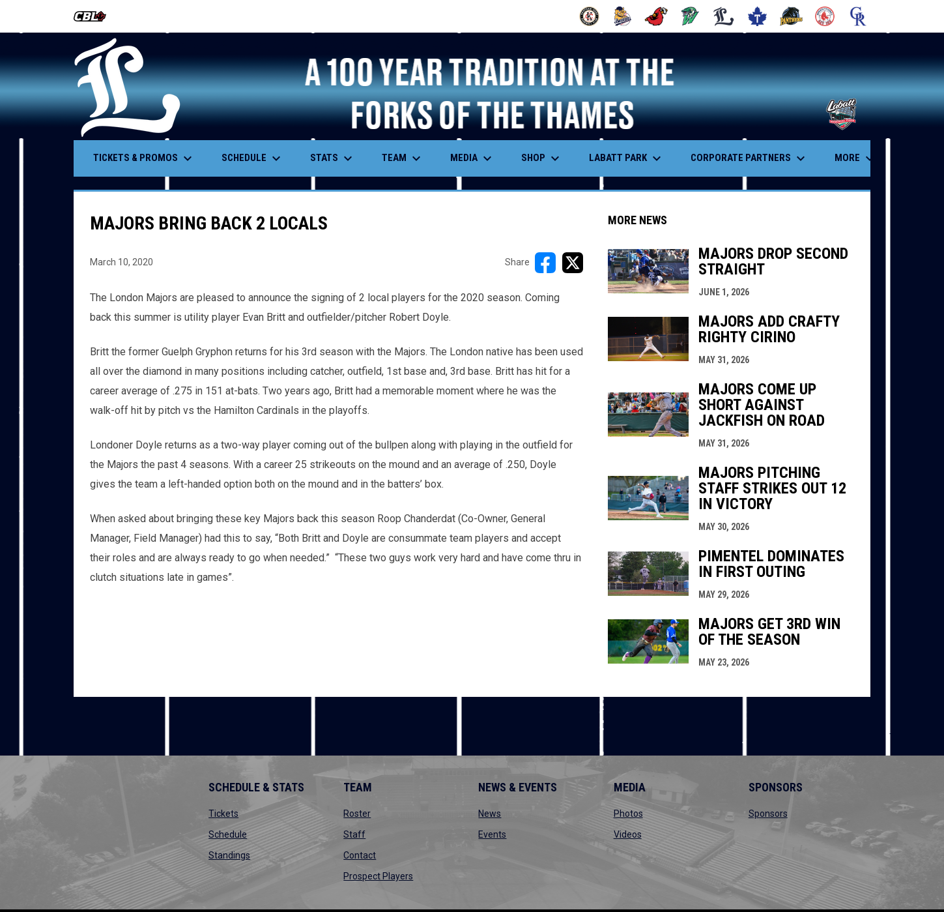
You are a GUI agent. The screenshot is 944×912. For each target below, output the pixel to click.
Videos (628, 834)
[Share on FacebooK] (545, 262)
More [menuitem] (856, 158)
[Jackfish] (690, 16)
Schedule (227, 834)
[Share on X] (572, 262)
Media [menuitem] (472, 158)
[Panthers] (791, 16)
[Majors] (724, 16)
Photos (628, 813)
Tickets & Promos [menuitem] (144, 158)
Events (492, 834)
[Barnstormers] (589, 16)
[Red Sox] (825, 16)
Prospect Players (378, 876)
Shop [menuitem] (542, 158)
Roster (357, 813)
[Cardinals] (656, 16)
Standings (229, 855)
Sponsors (768, 813)
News (489, 813)
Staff (354, 834)
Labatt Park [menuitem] (627, 158)
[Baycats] (623, 16)
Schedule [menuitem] (253, 158)
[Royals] (858, 16)
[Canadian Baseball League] (95, 16)
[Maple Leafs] (757, 16)
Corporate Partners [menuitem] (749, 158)
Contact (359, 855)
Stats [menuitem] (333, 158)
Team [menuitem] (403, 158)
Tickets (223, 813)
